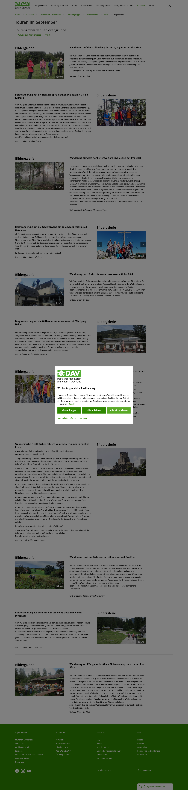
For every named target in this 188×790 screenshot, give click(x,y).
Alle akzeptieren (119, 410)
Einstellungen (69, 410)
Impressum (82, 418)
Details (71, 404)
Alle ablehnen (94, 410)
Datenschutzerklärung (66, 418)
